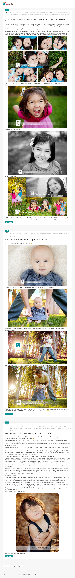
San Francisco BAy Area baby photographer (56, 235)
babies (18, 233)
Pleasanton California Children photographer (54, 14)
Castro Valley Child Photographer (17, 235)
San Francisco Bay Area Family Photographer (29, 16)
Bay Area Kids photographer (49, 12)
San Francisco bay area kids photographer (47, 16)
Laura (13, 12)
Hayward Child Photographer (27, 14)
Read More (9, 222)
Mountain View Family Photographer (32, 426)
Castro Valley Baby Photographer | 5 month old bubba (26, 240)
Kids (20, 12)
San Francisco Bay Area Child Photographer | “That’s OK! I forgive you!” (32, 433)
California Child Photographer (61, 12)
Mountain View (21, 426)
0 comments (25, 12)
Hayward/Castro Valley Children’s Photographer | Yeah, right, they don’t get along (35, 20)
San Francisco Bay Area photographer (63, 16)
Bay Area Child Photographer (38, 12)
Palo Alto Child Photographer (39, 14)
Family (18, 12)
